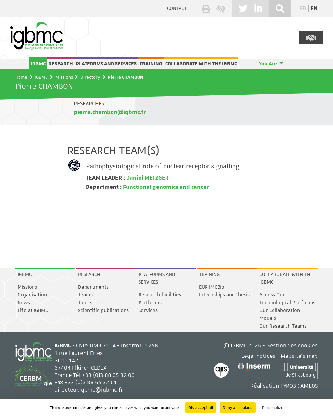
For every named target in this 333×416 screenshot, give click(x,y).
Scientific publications (103, 310)
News (24, 302)
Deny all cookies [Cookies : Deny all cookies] (237, 407)
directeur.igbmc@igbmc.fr (88, 389)
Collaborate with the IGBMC (201, 63)
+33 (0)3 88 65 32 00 (108, 375)
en (314, 8)
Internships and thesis (224, 295)
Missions (64, 77)
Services (148, 310)
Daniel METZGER (147, 178)
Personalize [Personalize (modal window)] (272, 407)
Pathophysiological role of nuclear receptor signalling (162, 166)
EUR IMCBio (211, 287)
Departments (93, 287)
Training (151, 63)
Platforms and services (106, 63)
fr (303, 8)
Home (21, 77)
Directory (90, 77)
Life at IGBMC (33, 310)
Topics (85, 302)
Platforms (150, 302)
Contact (177, 8)
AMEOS (309, 385)
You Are (268, 63)
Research (60, 63)
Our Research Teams (283, 326)
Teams (85, 295)
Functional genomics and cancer (165, 187)
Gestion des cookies (292, 345)
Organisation (32, 295)
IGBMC (38, 63)
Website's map (299, 355)
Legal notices (258, 355)
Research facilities (160, 295)
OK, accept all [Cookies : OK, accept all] (200, 407)
